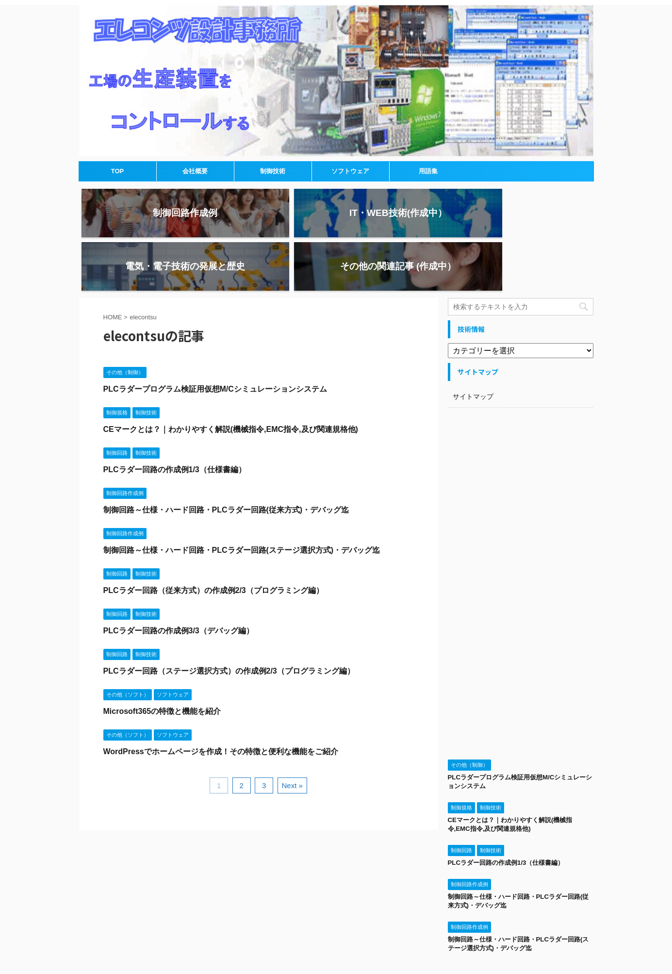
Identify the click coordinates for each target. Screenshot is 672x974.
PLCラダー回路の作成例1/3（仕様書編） (174, 416)
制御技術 (272, 171)
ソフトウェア (350, 171)
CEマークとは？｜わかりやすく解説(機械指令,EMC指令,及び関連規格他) (230, 376)
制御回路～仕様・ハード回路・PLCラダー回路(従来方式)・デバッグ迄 (226, 456)
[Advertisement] (520, 531)
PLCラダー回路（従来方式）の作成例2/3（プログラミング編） (213, 537)
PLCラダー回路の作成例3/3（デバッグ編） (178, 577)
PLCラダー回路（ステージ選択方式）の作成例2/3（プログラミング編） (229, 617)
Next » (292, 732)
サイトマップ (473, 343)
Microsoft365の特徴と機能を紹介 (162, 658)
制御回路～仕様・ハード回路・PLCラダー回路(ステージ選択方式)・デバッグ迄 (241, 497)
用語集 (428, 171)
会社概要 (195, 171)
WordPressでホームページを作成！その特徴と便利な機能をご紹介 (220, 698)
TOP (117, 171)
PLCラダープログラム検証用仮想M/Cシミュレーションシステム (215, 335)
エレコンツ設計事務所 (336, 945)
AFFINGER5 (432, 960)
